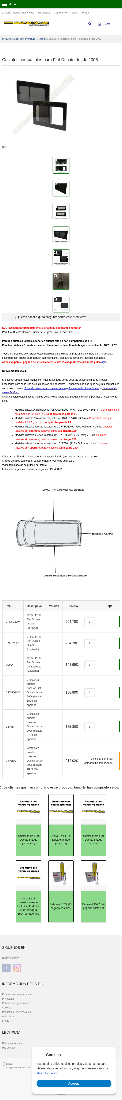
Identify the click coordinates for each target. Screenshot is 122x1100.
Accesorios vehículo (24, 39)
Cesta (105, 24)
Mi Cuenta (44, 12)
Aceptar (74, 1083)
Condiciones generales (15, 1003)
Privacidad (8, 998)
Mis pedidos (9, 1047)
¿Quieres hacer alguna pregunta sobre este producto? (50, 317)
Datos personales (12, 1043)
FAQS (85, 12)
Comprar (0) (61, 12)
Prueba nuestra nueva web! (17, 994)
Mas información (47, 1073)
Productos (7, 39)
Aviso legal (8, 1016)
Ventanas (42, 39)
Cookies (6, 1007)
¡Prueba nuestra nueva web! (18, 12)
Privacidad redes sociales (16, 1012)
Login (75, 12)
